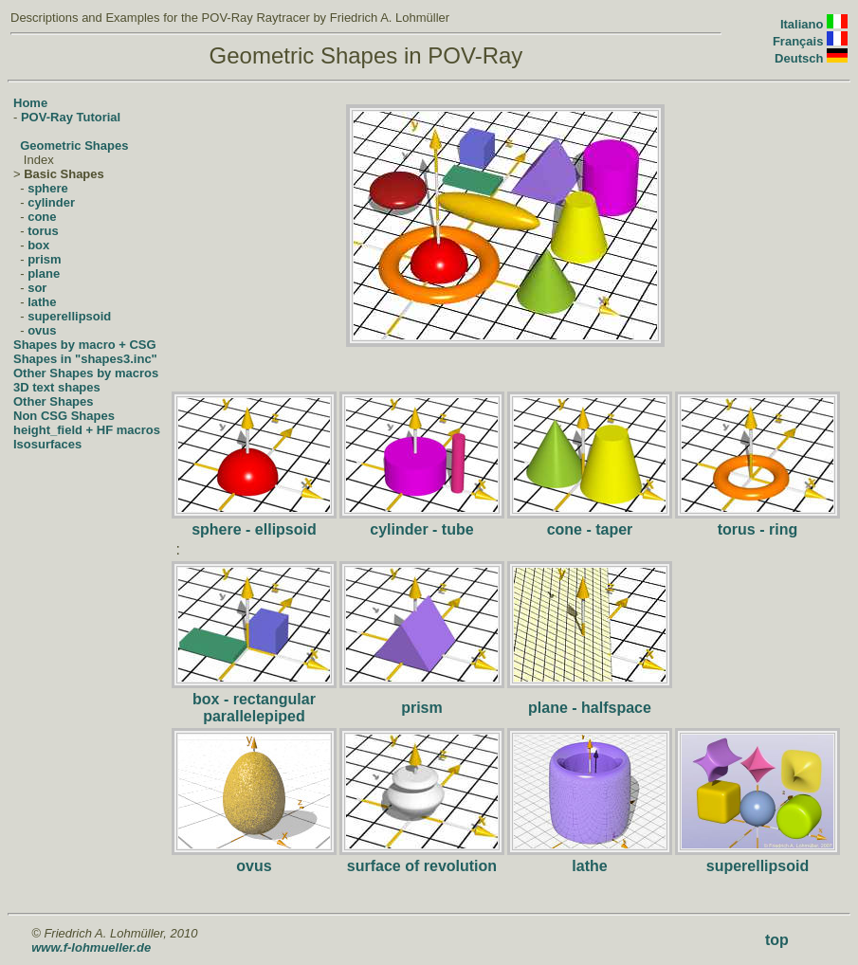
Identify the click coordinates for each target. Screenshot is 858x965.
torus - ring (757, 529)
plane (43, 273)
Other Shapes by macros (85, 373)
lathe (41, 302)
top (777, 940)
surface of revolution (422, 866)
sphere (47, 188)
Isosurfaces (47, 444)
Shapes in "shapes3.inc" (85, 359)
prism (44, 259)
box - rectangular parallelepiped (254, 707)
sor (36, 288)
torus (43, 231)
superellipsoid (69, 316)
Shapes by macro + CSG (84, 344)
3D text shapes (56, 387)
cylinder (51, 202)
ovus (41, 330)
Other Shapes (53, 401)
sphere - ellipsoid (254, 529)
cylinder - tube (421, 529)
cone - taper (590, 529)
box (38, 245)
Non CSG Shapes (64, 416)
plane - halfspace (589, 708)
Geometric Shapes (74, 145)
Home (30, 103)
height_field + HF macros (86, 430)
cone (41, 216)
